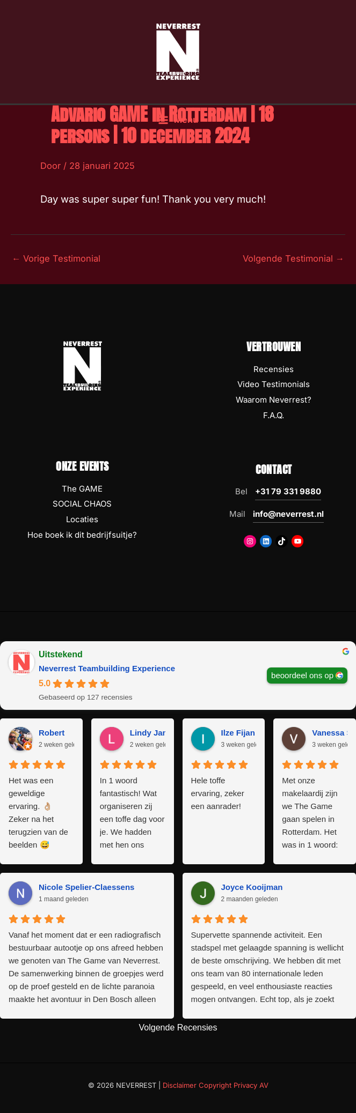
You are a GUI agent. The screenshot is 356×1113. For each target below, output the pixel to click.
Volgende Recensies (178, 1027)
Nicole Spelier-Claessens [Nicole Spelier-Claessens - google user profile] (86, 887)
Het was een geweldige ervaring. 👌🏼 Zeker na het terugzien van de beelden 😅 (38, 812)
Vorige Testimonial (56, 258)
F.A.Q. (273, 415)
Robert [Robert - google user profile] (51, 732)
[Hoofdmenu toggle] (178, 128)
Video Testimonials (273, 384)
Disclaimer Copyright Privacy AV (215, 1085)
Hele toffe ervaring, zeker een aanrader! (217, 793)
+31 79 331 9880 (288, 491)
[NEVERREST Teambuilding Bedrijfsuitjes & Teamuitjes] (178, 55)
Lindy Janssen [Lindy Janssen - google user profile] (158, 732)
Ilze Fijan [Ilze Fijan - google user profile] (238, 732)
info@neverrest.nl (288, 514)
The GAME (82, 489)
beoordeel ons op (302, 674)
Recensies (273, 369)
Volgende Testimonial (293, 258)
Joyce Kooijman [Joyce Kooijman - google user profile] (252, 887)
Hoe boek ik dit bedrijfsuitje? (82, 535)
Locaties (82, 519)
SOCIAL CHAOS (82, 504)
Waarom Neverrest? (273, 400)
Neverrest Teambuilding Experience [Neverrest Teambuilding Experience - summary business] (107, 668)
